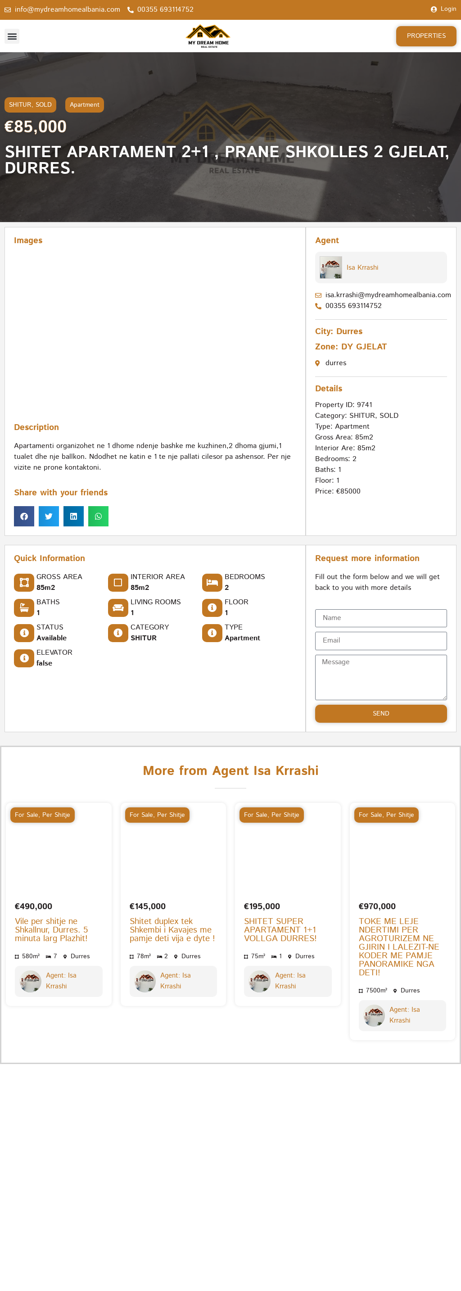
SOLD (44, 104)
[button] (12, 36)
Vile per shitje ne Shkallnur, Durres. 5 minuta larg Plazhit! (51, 900)
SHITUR (20, 104)
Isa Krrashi (362, 267)
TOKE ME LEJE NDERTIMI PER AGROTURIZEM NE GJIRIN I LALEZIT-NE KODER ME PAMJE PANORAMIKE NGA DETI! (399, 918)
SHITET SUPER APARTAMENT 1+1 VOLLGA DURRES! (280, 900)
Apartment (84, 104)
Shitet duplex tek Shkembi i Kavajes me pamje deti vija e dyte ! (172, 900)
